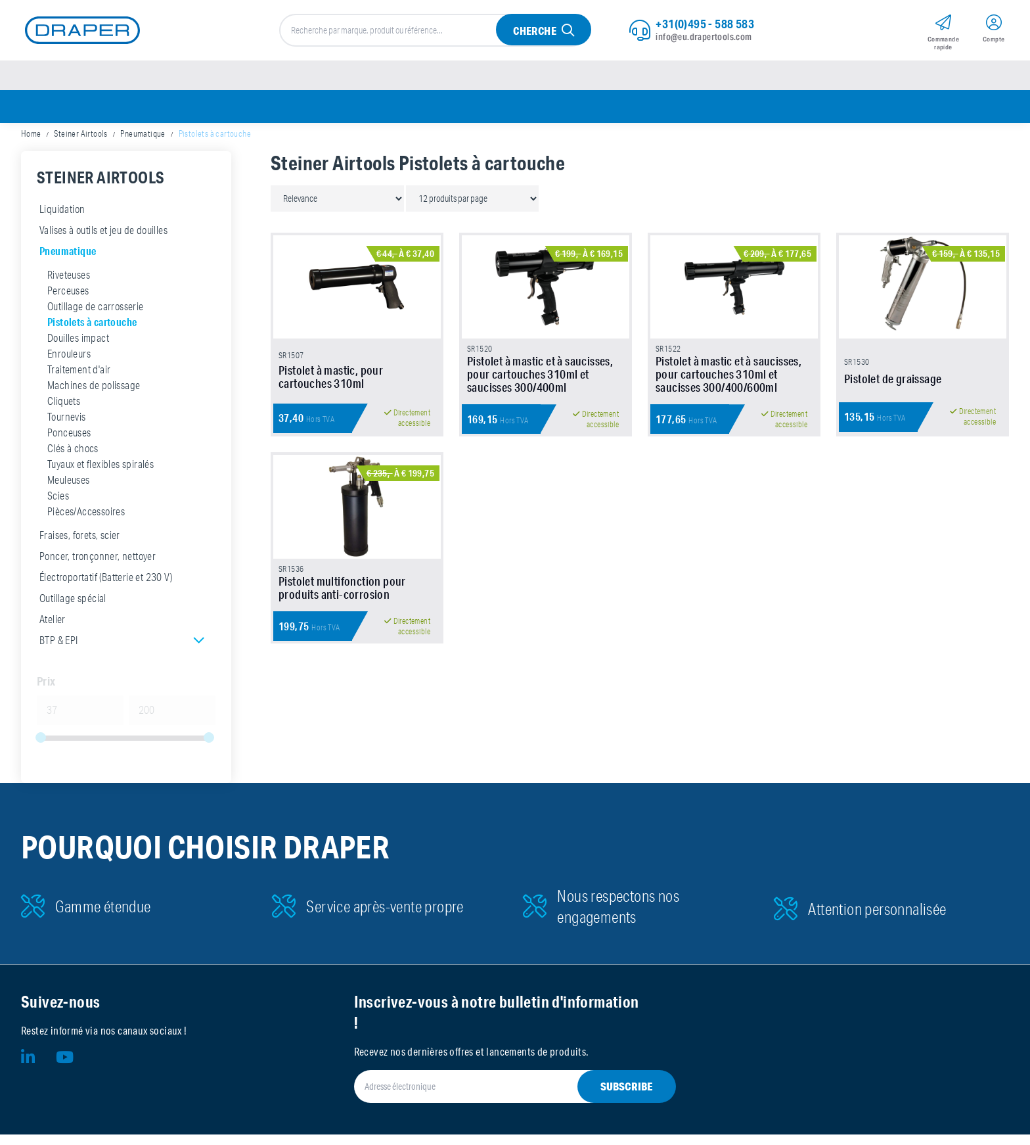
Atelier (52, 629)
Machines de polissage (93, 395)
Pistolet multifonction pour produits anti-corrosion (342, 643)
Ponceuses (69, 443)
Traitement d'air (78, 379)
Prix (46, 691)
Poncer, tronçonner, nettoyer (97, 566)
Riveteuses (68, 285)
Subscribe (626, 1097)
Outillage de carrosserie (95, 316)
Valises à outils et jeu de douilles (103, 240)
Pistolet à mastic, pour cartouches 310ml (331, 409)
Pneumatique (142, 145)
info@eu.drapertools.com (703, 39)
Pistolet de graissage (892, 411)
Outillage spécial (72, 608)
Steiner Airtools (80, 145)
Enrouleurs (69, 364)
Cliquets (63, 411)
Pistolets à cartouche (92, 332)
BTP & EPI (58, 650)
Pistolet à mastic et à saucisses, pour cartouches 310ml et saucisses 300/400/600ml (728, 406)
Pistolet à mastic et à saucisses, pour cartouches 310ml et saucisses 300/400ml (540, 406)
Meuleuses (68, 490)
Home (31, 145)
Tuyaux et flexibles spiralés (100, 474)
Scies (58, 506)
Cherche (534, 34)
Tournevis (66, 427)
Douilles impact (78, 348)
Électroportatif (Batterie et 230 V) (105, 587)
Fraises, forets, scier (79, 545)
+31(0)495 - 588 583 (705, 26)
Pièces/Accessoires (86, 521)
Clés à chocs (73, 458)
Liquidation (62, 219)
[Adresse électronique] (499, 1097)
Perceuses (68, 301)
